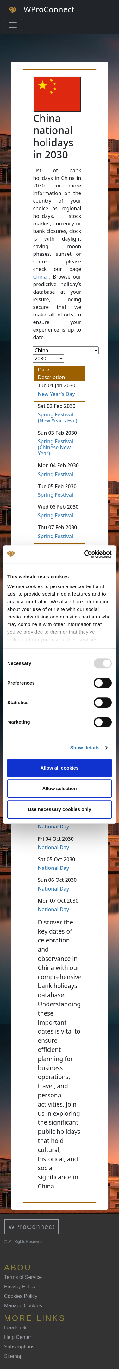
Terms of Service (23, 1277)
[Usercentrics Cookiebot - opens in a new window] (85, 554)
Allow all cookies (60, 767)
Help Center (17, 1337)
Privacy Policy (20, 1286)
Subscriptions (19, 1346)
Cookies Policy (20, 1296)
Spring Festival (55, 474)
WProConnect (32, 1226)
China (40, 276)
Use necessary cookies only (59, 809)
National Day (53, 826)
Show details (85, 747)
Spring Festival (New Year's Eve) (57, 417)
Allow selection (59, 788)
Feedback (15, 1327)
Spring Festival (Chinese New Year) (55, 447)
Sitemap (13, 1356)
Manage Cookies (23, 1305)
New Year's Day (56, 393)
